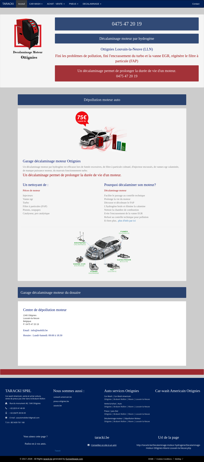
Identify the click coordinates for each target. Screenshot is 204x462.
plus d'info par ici (127, 220)
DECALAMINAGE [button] (92, 4)
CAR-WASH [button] (36, 4)
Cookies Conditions (164, 459)
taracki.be (47, 459)
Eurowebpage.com (74, 459)
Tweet (58, 450)
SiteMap (178, 459)
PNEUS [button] (73, 4)
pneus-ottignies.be (61, 401)
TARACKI (8, 3)
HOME (151, 459)
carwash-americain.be (63, 397)
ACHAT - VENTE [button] (56, 4)
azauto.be (58, 405)
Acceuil (22, 3)
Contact (195, 4)
